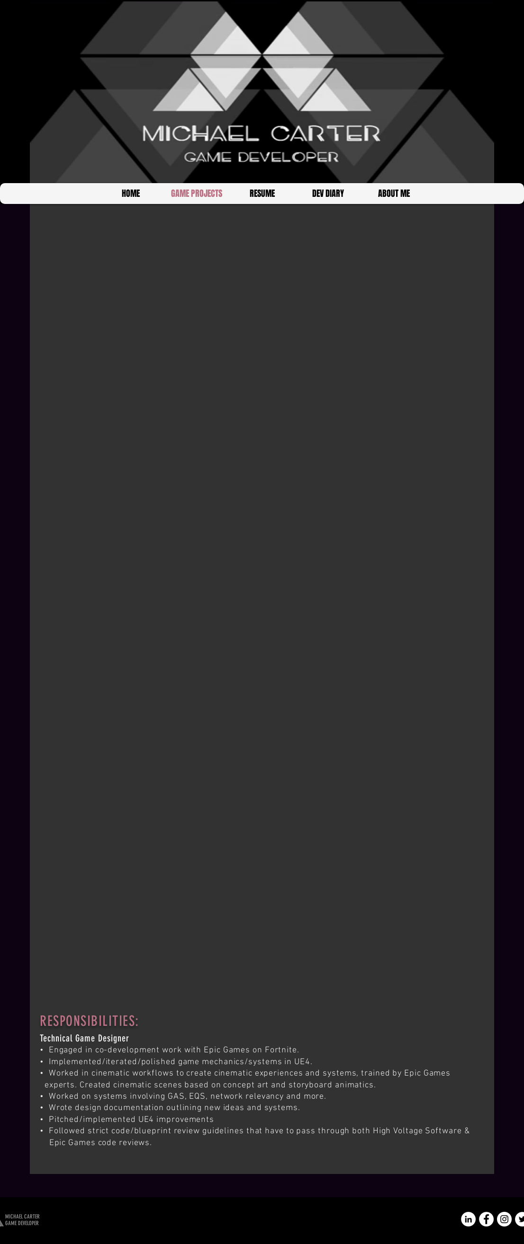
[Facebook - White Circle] (486, 1219)
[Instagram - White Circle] (504, 1219)
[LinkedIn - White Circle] (468, 1219)
